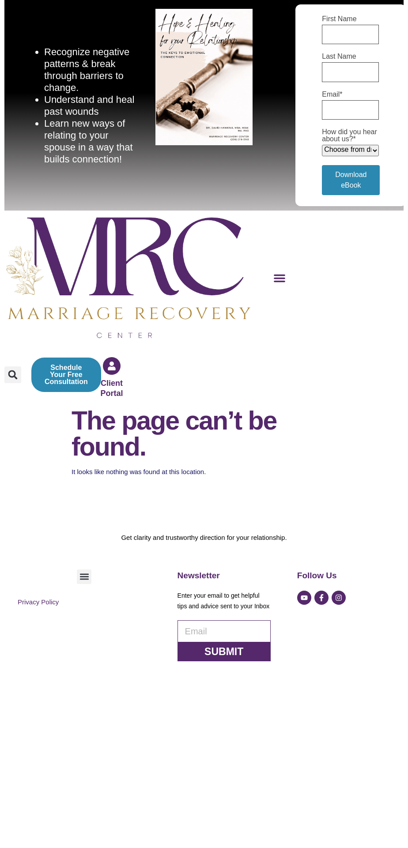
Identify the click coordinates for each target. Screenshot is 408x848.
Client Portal (112, 388)
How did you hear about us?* (349, 135)
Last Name (339, 56)
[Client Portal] (112, 366)
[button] (279, 278)
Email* (332, 94)
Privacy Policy (38, 750)
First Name (339, 19)
